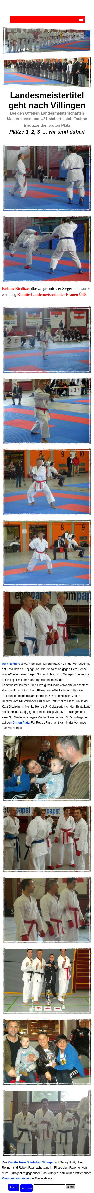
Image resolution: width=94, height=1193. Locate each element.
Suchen (70, 1186)
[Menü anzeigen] (81, 19)
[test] (26, 1188)
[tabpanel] (47, 115)
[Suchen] (49, 1186)
